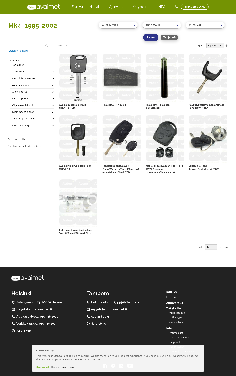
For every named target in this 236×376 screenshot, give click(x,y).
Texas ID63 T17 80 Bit (114, 104)
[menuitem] (101, 7)
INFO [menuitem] (161, 7)
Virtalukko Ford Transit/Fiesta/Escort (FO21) (204, 167)
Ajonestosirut (19, 91)
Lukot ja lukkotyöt (21, 125)
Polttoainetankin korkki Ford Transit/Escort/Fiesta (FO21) (75, 231)
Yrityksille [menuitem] (140, 7)
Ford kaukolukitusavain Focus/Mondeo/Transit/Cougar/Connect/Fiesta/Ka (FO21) (120, 169)
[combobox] (118, 25)
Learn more (68, 366)
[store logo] (43, 6)
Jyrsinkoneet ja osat (23, 111)
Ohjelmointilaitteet (22, 105)
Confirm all (42, 366)
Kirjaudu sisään (194, 6)
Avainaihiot (18, 71)
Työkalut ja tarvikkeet (23, 118)
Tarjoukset (18, 64)
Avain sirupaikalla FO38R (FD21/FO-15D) (73, 106)
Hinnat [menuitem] (94, 7)
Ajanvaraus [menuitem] (117, 7)
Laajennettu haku (18, 50)
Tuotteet (14, 60)
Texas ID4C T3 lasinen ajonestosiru (158, 106)
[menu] (120, 7)
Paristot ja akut (20, 98)
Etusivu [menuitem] (77, 7)
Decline (55, 366)
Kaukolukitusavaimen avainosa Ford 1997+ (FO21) (206, 106)
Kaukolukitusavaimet (23, 78)
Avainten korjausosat (23, 85)
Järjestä (200, 45)
